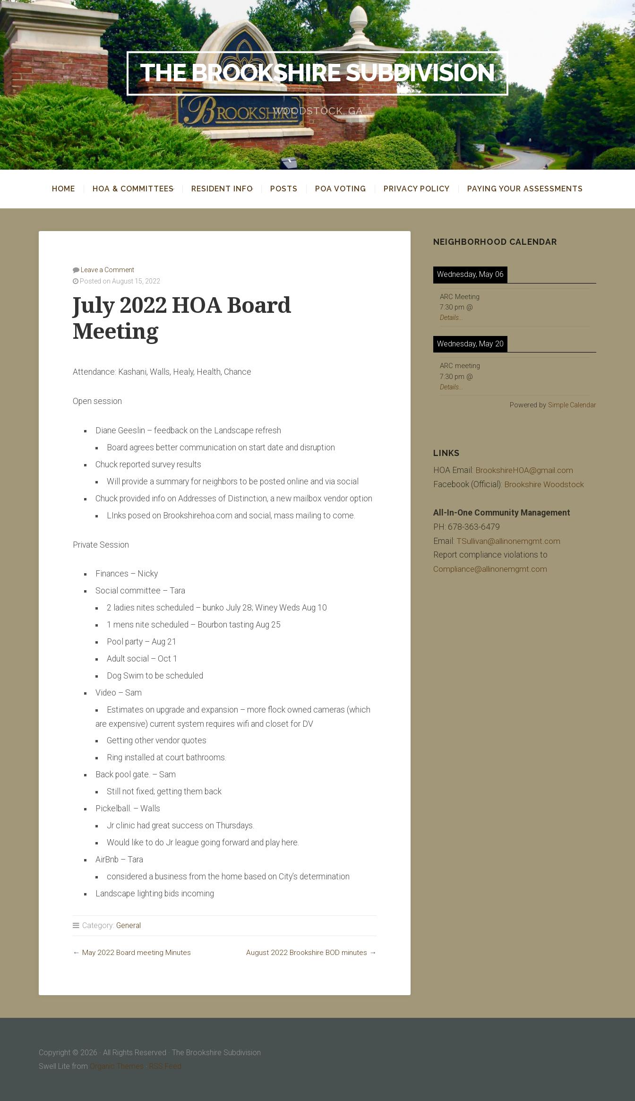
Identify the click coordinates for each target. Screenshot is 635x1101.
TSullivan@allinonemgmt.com (510, 540)
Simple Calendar (571, 404)
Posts (290, 189)
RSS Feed (166, 1065)
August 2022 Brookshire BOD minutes (305, 951)
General (129, 924)
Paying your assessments (532, 189)
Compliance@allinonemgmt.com (492, 569)
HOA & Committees (126, 189)
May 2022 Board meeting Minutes (137, 951)
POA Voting (347, 189)
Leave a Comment (107, 269)
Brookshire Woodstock (545, 484)
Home (57, 189)
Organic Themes (117, 1065)
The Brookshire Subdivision (317, 73)
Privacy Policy (423, 189)
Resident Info (222, 189)
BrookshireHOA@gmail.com (525, 469)
